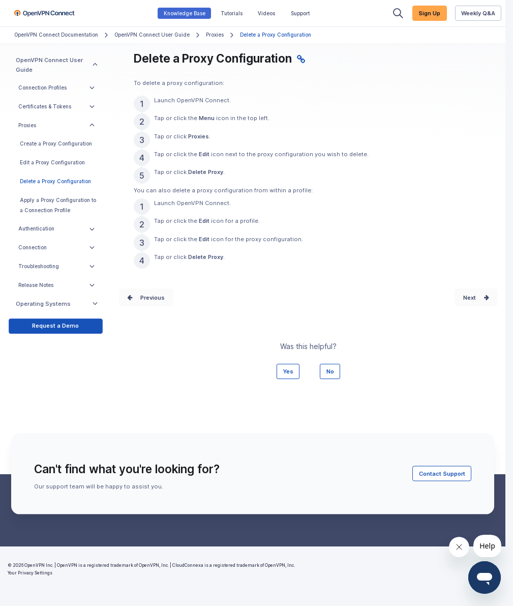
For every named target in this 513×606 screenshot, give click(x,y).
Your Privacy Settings (30, 572)
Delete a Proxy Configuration (55, 181)
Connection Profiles (56, 88)
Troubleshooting (56, 266)
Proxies (215, 35)
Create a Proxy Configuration (56, 144)
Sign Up (429, 13)
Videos (266, 13)
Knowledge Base (184, 13)
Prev (146, 297)
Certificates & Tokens (56, 106)
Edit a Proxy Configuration (52, 162)
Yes (288, 371)
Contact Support (442, 473)
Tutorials (232, 13)
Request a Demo (55, 325)
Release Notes (56, 285)
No (330, 371)
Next (469, 297)
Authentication (56, 229)
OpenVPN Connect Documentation (56, 35)
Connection (56, 247)
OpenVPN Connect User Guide (152, 35)
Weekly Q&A (478, 13)
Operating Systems (57, 303)
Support (300, 13)
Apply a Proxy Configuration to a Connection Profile (58, 205)
